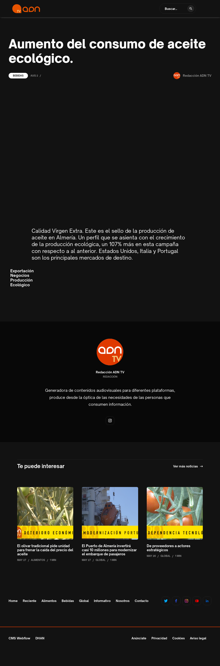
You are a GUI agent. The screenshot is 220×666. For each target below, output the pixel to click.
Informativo (102, 600)
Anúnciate (138, 638)
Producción (21, 280)
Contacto (141, 600)
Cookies (178, 638)
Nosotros (123, 600)
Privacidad (159, 638)
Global (84, 600)
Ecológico (20, 285)
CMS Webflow (19, 638)
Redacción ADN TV (110, 372)
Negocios (19, 275)
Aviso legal (198, 638)
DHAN (39, 638)
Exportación (22, 271)
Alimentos (49, 600)
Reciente (29, 600)
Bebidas (18, 75)
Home (13, 600)
